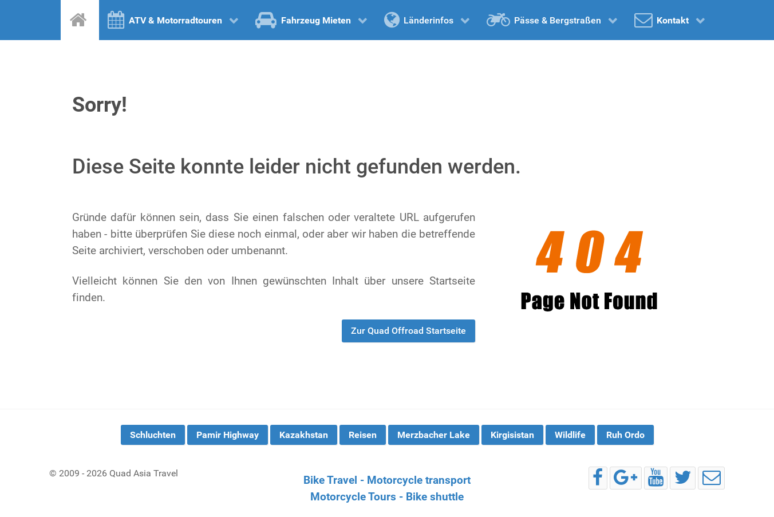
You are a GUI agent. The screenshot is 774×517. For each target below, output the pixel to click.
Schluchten (153, 434)
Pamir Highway (227, 434)
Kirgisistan (512, 434)
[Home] (80, 20)
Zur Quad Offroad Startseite (408, 330)
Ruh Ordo (625, 434)
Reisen (363, 434)
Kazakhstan (303, 434)
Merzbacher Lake (433, 434)
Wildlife (570, 434)
